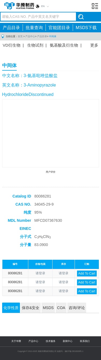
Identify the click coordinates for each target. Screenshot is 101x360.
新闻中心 (67, 341)
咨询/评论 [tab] (77, 308)
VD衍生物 (11, 45)
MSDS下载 (86, 27)
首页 (20, 36)
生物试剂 (35, 45)
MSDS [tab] (48, 308)
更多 (94, 45)
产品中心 (30, 36)
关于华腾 (16, 341)
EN (43, 6)
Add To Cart (86, 273)
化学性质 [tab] (11, 308)
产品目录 (11, 27)
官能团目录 (59, 27)
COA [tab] (61, 308)
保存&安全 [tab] (30, 308)
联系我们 (85, 341)
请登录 (40, 273)
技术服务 (50, 341)
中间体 (52, 36)
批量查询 (34, 27)
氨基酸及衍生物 (64, 45)
